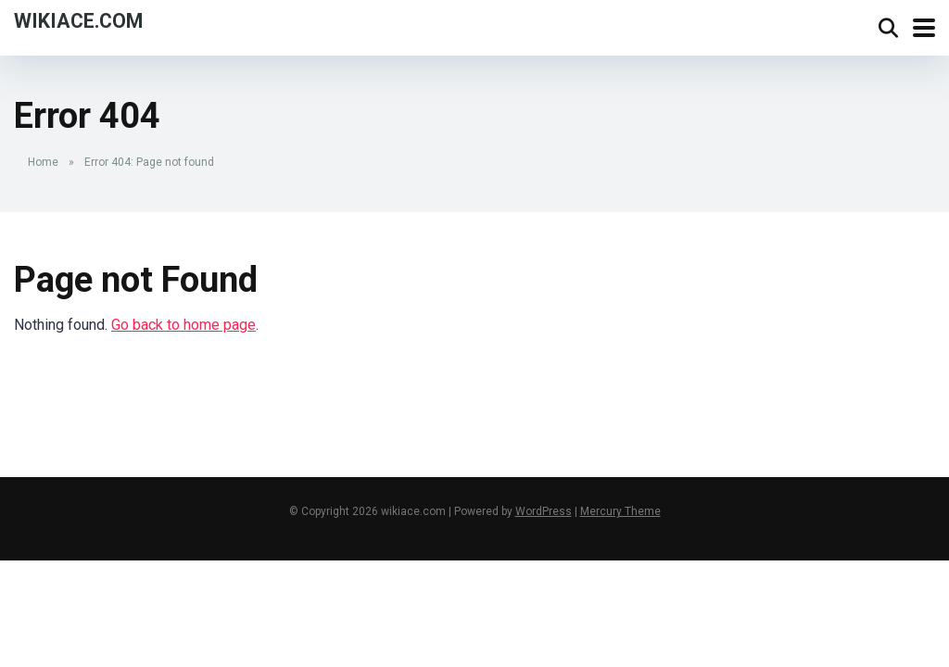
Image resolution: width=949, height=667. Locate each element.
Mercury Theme (620, 511)
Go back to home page (183, 325)
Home (43, 162)
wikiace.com (78, 20)
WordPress (543, 511)
